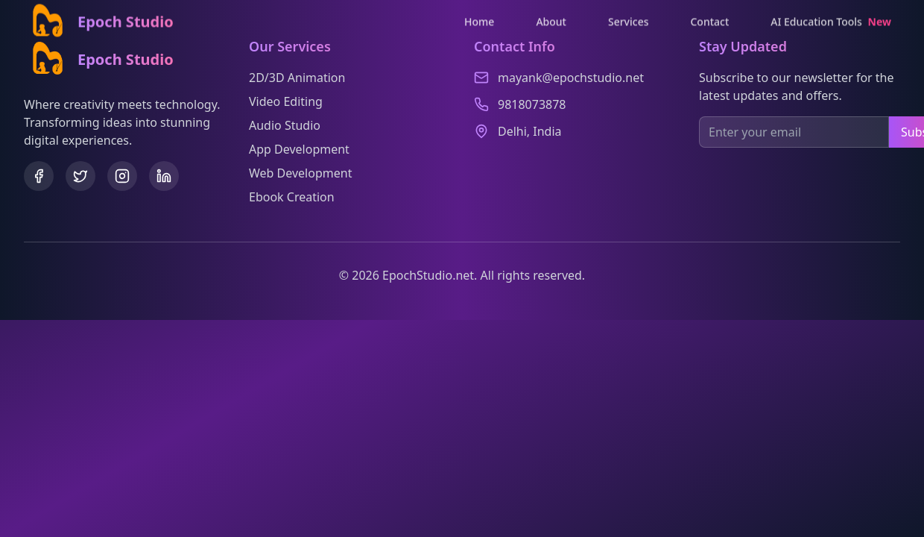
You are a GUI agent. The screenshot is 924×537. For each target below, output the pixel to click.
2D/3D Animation (297, 77)
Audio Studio (284, 125)
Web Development (300, 173)
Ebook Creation (292, 197)
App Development (299, 149)
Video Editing (286, 101)
